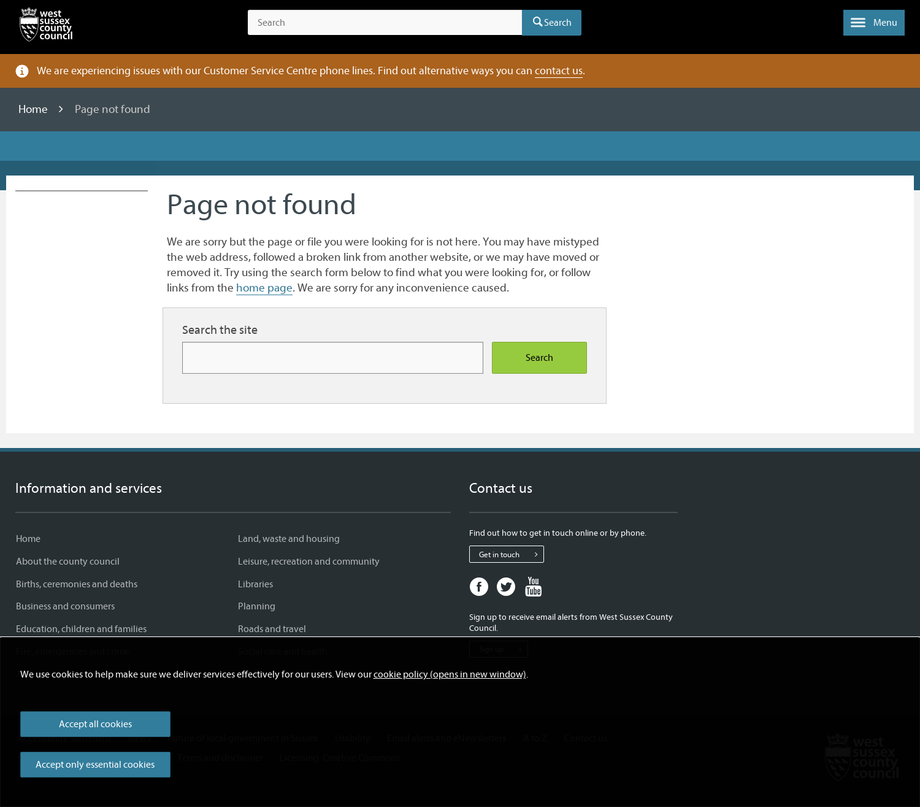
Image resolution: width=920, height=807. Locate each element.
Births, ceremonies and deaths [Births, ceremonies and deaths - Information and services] (76, 584)
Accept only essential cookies (95, 764)
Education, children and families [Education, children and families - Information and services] (81, 629)
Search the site (220, 330)
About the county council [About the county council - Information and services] (68, 561)
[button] (874, 23)
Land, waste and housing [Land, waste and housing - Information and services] (289, 538)
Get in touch (511, 554)
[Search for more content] (332, 357)
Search (558, 22)
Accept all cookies (95, 724)
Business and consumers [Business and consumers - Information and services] (65, 606)
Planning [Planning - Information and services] (256, 606)
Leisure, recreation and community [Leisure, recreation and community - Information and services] (309, 561)
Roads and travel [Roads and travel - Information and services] (272, 629)
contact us (559, 70)
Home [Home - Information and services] (28, 538)
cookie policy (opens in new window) (450, 674)
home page (264, 288)
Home (34, 109)
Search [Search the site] (539, 357)
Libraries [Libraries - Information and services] (255, 584)
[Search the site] (385, 23)
